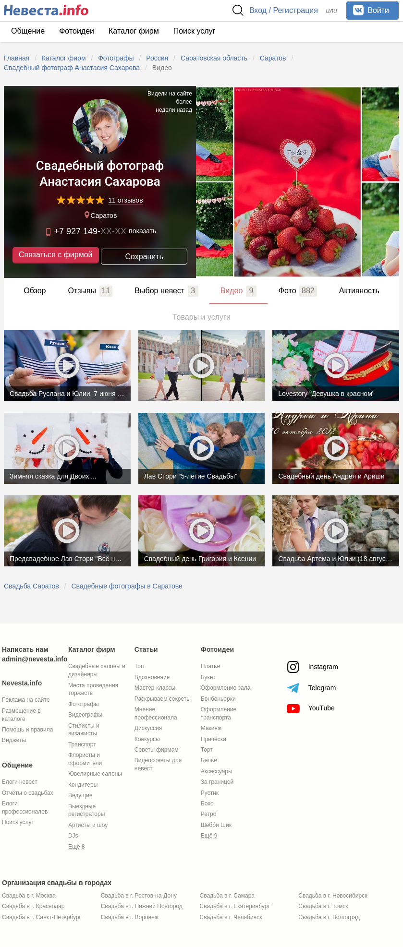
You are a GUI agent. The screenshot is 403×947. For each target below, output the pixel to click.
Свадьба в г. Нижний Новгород (142, 906)
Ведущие (80, 795)
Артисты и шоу (88, 825)
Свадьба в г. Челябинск (231, 917)
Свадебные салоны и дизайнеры (96, 670)
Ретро (209, 814)
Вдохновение (152, 677)
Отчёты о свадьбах (27, 793)
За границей (217, 782)
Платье (210, 666)
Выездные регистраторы (86, 810)
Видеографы (85, 714)
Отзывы (90, 291)
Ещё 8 (76, 846)
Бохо (207, 803)
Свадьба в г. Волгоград (329, 917)
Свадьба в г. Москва (29, 895)
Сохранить (144, 256)
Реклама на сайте (26, 699)
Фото (298, 291)
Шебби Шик (216, 825)
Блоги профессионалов (25, 807)
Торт (207, 749)
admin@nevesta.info (35, 659)
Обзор (35, 291)
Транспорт (82, 744)
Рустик (210, 793)
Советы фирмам (156, 749)
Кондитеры (83, 784)
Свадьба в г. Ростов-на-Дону (139, 895)
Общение (28, 31)
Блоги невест (19, 782)
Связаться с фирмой (55, 256)
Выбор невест (166, 291)
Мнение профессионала (155, 713)
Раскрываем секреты (162, 698)
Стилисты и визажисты (83, 729)
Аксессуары (216, 771)
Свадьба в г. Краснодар (33, 906)
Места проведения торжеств (93, 689)
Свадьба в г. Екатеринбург (235, 906)
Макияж (211, 728)
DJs (73, 835)
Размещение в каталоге (21, 714)
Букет (208, 677)
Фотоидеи (76, 31)
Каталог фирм (134, 31)
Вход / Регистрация (283, 10)
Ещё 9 (209, 835)
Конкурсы (147, 739)
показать (142, 231)
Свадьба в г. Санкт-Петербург (41, 917)
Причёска (213, 739)
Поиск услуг (194, 31)
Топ (139, 666)
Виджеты (14, 740)
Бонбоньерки (218, 698)
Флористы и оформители (85, 759)
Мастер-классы (154, 687)
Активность (359, 291)
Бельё (209, 760)
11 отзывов (125, 200)
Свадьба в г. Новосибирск (332, 895)
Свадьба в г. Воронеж (130, 917)
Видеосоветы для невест (158, 764)
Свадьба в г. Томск (323, 906)
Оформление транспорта (218, 713)
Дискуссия (148, 728)
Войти (371, 10)
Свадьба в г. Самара (227, 895)
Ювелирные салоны (95, 773)
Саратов (99, 216)
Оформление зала (226, 687)
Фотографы (83, 704)
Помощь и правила (27, 729)
